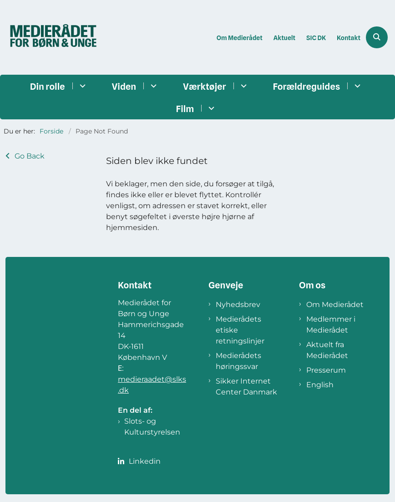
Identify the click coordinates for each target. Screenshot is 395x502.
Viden (124, 86)
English (320, 384)
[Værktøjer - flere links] (242, 85)
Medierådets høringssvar (238, 361)
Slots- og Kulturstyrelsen (152, 426)
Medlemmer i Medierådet (330, 324)
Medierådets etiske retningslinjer (240, 330)
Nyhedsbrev (238, 304)
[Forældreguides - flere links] (356, 85)
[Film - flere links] (210, 108)
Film (185, 108)
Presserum (326, 370)
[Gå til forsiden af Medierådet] (50, 37)
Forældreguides (306, 86)
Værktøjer (204, 86)
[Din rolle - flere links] (81, 85)
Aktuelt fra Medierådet (327, 350)
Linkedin (145, 461)
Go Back (30, 156)
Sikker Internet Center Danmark (246, 386)
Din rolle (47, 86)
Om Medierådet (335, 304)
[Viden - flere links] (152, 85)
